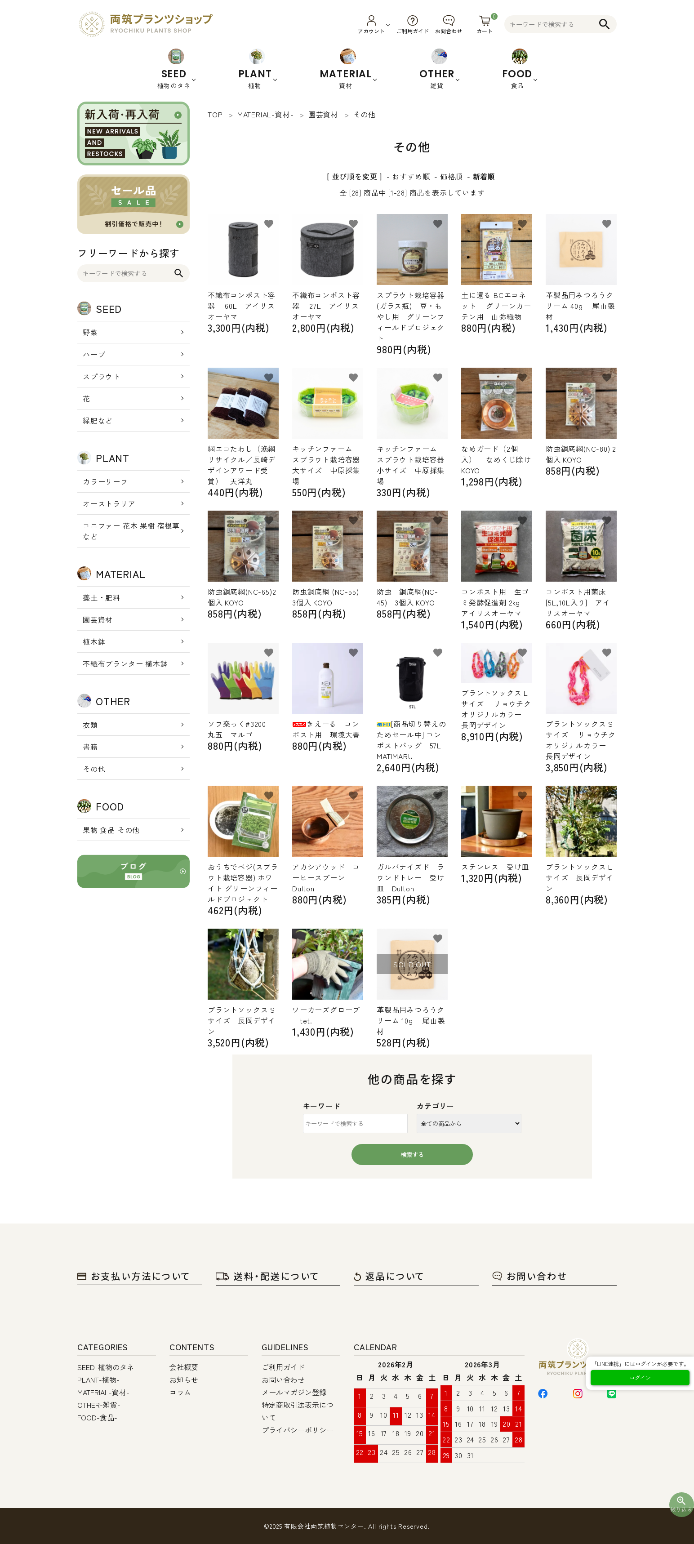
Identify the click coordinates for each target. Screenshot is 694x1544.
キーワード (322, 1105)
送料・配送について (268, 1275)
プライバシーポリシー (298, 1429)
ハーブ (94, 354)
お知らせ (183, 1379)
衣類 (90, 724)
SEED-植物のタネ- (107, 1367)
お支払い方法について (134, 1275)
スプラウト (101, 376)
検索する (412, 1154)
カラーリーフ (105, 481)
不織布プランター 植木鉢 (125, 663)
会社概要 (183, 1367)
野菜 (90, 332)
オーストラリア (109, 503)
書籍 (90, 746)
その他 (94, 768)
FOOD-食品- (97, 1417)
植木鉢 (94, 641)
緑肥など (98, 420)
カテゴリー (435, 1105)
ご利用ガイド (283, 1367)
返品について (389, 1275)
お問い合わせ (529, 1275)
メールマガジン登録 (294, 1392)
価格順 (451, 176)
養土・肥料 (101, 597)
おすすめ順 (411, 176)
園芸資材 (98, 619)
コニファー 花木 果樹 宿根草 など (131, 531)
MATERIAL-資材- (103, 1392)
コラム (180, 1392)
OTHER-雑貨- (98, 1404)
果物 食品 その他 (111, 829)
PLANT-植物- (98, 1379)
